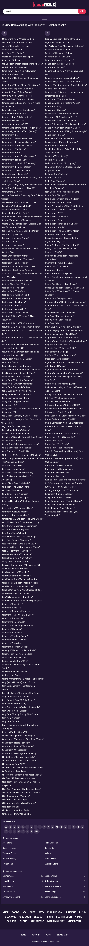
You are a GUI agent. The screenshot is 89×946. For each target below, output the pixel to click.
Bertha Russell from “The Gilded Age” (19, 536)
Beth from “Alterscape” (12, 632)
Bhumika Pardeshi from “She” (15, 732)
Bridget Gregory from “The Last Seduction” (65, 330)
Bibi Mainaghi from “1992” (13, 764)
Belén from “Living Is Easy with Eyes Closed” (22, 437)
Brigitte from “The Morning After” (60, 383)
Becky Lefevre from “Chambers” (16, 394)
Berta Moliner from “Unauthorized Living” (20, 522)
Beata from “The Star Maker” (15, 263)
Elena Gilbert (50, 858)
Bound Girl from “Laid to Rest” (59, 234)
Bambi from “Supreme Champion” (17, 88)
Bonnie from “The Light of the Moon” (62, 231)
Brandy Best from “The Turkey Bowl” (62, 245)
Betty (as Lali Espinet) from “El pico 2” (19, 682)
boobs (15, 912)
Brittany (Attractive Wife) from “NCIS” (62, 405)
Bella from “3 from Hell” (12, 465)
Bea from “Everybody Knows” (15, 238)
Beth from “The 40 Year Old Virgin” (17, 615)
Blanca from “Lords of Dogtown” (60, 64)
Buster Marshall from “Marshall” (60, 508)
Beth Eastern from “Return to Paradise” (19, 579)
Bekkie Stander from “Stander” (15, 430)
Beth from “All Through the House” (17, 625)
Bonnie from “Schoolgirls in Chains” (61, 224)
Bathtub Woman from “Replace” (16, 220)
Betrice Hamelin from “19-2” (14, 661)
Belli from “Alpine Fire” (12, 490)
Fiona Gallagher (51, 843)
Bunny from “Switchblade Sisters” (60, 504)
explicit (11, 921)
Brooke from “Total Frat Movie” (59, 447)
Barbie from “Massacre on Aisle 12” (18, 188)
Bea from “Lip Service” (12, 234)
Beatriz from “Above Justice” (15, 312)
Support (36, 935)
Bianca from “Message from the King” (19, 753)
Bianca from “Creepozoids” (14, 750)
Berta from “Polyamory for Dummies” (19, 526)
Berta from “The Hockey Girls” (15, 529)
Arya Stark (7, 843)
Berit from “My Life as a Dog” (15, 515)
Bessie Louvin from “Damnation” (16, 554)
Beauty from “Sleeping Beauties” (16, 359)
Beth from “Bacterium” (12, 604)
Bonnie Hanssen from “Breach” (59, 202)
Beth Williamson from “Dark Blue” (17, 597)
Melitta (48, 853)
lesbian (38, 917)
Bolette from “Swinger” (55, 195)
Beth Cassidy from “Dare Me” (15, 568)
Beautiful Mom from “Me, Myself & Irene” (20, 327)
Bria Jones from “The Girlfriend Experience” (65, 302)
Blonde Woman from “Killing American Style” (66, 131)
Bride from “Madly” (53, 323)
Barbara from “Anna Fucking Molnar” (18, 156)
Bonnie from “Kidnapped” (56, 216)
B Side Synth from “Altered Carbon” (17, 39)
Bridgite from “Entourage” (57, 352)
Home (23, 935)
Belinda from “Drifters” (12, 440)
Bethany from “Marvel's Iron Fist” (16, 654)
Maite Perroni (23, 886)
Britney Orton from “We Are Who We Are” (64, 394)
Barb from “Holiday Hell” (12, 120)
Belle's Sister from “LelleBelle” (15, 483)
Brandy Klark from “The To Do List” (61, 248)
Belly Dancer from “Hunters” (14, 494)
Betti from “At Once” (10, 675)
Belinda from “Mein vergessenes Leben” (20, 444)
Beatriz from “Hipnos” (11, 305)
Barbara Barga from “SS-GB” (14, 124)
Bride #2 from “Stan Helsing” (58, 320)
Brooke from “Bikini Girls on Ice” (60, 437)
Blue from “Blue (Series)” (56, 156)
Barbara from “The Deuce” (13, 149)
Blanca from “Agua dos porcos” (59, 60)
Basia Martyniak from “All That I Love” (19, 202)
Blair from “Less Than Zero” (57, 56)
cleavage (10, 917)
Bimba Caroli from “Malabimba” (16, 814)
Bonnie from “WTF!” (54, 213)
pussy (82, 912)
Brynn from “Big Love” (55, 476)
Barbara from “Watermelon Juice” (17, 138)
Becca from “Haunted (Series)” (15, 387)
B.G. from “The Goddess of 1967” (17, 42)
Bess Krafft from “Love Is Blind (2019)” (19, 543)
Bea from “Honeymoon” (12, 245)
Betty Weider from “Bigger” (14, 711)
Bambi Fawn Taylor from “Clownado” (18, 71)
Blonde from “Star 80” (55, 135)
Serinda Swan (23, 892)
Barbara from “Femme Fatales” (16, 167)
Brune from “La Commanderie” (59, 469)
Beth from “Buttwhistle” (12, 618)
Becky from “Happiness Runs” (15, 401)
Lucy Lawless (23, 876)
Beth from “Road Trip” (11, 607)
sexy (41, 912)
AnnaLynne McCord (23, 897)
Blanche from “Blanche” (56, 88)
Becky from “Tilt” (9, 412)
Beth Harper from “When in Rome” (17, 586)
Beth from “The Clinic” (11, 643)
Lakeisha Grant (51, 864)
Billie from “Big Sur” (10, 807)
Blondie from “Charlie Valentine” (60, 138)
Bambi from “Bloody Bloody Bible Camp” (20, 85)
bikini (49, 917)
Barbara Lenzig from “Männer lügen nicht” (21, 128)
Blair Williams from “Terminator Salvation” (64, 46)
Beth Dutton (50, 848)
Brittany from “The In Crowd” (58, 412)
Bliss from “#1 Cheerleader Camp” (61, 117)
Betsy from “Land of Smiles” (14, 671)
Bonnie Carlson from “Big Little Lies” (62, 199)
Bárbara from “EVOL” (11, 152)
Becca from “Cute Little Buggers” (17, 380)
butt (32, 912)
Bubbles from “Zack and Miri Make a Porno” (65, 479)
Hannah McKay (9, 858)
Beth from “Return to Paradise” (15, 611)
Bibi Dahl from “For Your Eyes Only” (18, 757)
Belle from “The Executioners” (15, 487)
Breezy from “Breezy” (55, 270)
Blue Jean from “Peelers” (56, 145)
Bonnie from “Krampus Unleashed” (61, 209)
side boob (25, 917)
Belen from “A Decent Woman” (15, 433)
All (36, 831)
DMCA (48, 935)
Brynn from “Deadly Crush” (57, 472)
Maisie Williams (65, 876)
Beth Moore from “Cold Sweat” (15, 593)
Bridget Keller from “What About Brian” (63, 337)
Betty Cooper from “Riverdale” (15, 696)
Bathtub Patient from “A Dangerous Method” (22, 216)
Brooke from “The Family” (57, 444)
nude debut (74, 921)
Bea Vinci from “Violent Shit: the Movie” (20, 231)
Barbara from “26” (9, 135)
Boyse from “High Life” (55, 241)
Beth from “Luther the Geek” (14, 639)
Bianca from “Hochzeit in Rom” (16, 743)
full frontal (55, 912)
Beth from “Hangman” (11, 629)
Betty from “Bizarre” (10, 721)
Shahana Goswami (65, 886)
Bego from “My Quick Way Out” (16, 426)
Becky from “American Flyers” (15, 398)
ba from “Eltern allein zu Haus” (15, 46)
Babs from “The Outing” (12, 53)
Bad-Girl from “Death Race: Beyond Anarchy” (22, 64)
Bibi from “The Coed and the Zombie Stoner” (22, 767)
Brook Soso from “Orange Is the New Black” (65, 415)
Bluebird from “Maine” (55, 160)
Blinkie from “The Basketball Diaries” (62, 113)
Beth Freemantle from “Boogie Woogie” (20, 583)
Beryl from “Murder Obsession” (16, 540)
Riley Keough (65, 892)
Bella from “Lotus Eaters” (13, 469)
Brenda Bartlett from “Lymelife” (59, 273)
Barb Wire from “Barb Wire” (14, 113)
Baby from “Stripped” (11, 60)
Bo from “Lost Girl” (53, 177)
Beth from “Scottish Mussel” (14, 647)
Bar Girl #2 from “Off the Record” (16, 96)
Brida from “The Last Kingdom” (59, 316)
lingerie (71, 912)
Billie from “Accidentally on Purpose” (18, 803)
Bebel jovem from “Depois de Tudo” (18, 373)
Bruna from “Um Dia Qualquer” (59, 465)
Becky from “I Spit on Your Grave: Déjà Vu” (21, 408)
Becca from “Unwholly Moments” (17, 383)
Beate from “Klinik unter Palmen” (16, 270)
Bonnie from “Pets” (54, 220)
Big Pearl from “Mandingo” (13, 771)
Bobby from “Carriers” (55, 181)
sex (24, 912)
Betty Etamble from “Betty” (14, 703)
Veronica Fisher (9, 853)
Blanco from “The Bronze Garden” (60, 99)
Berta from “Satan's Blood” (14, 533)
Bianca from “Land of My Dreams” (17, 746)
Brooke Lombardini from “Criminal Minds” (64, 423)
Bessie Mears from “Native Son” (16, 558)
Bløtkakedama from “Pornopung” (60, 163)
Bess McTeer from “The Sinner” (16, 551)
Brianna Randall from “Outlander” (60, 312)
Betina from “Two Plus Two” (14, 657)
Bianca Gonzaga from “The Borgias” (18, 735)
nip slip (79, 917)
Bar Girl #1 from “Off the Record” (16, 92)
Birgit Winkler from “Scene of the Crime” (63, 39)
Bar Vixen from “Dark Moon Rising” (17, 99)
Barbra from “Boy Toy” (11, 192)
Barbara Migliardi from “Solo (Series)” (19, 131)
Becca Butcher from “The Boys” (16, 376)
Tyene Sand (8, 864)
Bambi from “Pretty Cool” (13, 74)
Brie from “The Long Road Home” (60, 355)
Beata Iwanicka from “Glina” (14, 256)
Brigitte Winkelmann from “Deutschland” (64, 373)
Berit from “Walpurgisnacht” (14, 511)
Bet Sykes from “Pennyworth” (15, 561)
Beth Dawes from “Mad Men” (15, 572)
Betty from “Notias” (10, 718)
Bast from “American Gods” (14, 209)
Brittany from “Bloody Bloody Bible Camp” (64, 408)
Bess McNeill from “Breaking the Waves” (20, 547)
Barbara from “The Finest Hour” (16, 170)
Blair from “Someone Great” (58, 49)
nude (5, 912)
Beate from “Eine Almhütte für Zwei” (18, 266)
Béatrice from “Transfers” (13, 291)
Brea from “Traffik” (53, 252)
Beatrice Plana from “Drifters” (15, 284)
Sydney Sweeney (65, 881)
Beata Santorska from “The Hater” (17, 259)
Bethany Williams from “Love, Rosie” (18, 650)
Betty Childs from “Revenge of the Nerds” (20, 693)
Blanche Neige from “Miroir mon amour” (64, 81)
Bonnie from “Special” (55, 227)
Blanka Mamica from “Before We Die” (62, 103)
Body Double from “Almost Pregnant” (62, 192)
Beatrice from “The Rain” (13, 288)
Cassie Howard (9, 848)
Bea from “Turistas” (10, 241)
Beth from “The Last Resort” (14, 636)
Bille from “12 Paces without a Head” (18, 778)
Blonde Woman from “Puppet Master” (62, 128)
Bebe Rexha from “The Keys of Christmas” (21, 369)
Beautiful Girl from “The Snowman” (17, 323)
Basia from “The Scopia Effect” (16, 206)
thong (23, 921)
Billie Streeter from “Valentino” (15, 796)
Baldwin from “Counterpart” (14, 67)
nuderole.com (41, 942)
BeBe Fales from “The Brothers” (16, 366)
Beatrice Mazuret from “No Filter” (17, 280)
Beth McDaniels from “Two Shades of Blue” (21, 590)
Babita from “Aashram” (12, 49)
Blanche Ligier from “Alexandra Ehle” (62, 78)
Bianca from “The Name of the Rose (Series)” (22, 739)
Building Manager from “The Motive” (62, 490)
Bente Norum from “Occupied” (15, 497)
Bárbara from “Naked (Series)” (15, 160)
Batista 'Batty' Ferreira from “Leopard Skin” (21, 224)
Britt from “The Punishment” (58, 401)
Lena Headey (23, 881)
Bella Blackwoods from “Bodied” (16, 447)
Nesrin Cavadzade (65, 897)
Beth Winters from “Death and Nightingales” (22, 600)
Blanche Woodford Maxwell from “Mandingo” (66, 85)
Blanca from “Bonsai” (55, 67)
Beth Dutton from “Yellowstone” (16, 575)
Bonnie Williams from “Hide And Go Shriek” (65, 206)
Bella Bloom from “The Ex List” (15, 451)
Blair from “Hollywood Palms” (59, 53)
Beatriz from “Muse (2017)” (14, 309)
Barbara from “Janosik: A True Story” (18, 163)
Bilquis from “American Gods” (15, 810)
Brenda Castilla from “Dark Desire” (61, 284)
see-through (64, 917)
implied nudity (55, 921)
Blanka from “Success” (55, 110)
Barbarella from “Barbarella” (14, 174)
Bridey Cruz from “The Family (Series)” (63, 327)
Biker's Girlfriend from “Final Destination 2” (21, 775)
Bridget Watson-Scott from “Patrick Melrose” (66, 341)
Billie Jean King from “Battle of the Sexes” (21, 789)
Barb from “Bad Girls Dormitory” (16, 117)
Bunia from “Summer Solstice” (59, 494)
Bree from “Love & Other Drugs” (59, 263)
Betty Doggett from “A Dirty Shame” (18, 700)
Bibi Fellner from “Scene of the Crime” (19, 760)
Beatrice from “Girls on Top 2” (15, 295)
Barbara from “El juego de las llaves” (18, 142)
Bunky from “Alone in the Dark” (59, 497)
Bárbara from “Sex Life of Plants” (17, 145)
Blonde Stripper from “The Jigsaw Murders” (65, 124)
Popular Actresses (14, 871)
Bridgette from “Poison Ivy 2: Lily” (60, 348)
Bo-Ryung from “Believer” (56, 174)
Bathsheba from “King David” (15, 213)
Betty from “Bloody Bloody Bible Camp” (19, 714)
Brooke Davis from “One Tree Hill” (60, 419)
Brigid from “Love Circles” (57, 359)
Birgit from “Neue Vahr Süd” (58, 42)
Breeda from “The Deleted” (57, 266)
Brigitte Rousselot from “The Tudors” (62, 369)
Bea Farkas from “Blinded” (13, 227)
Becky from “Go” (9, 405)
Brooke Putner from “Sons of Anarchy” (63, 433)
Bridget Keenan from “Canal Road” (61, 334)
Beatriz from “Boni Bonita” (13, 302)
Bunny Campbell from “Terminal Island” (63, 501)
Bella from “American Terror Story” (17, 472)
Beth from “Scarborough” (13, 622)
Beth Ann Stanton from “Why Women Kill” (21, 565)
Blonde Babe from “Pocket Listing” (61, 120)
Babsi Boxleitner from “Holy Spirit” (17, 56)
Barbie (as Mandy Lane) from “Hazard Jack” (22, 184)
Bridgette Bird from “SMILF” (58, 344)
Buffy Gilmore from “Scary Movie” (60, 487)
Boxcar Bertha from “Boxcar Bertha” (61, 238)
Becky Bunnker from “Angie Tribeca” (18, 391)
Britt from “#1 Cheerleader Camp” (60, 398)
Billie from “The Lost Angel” (14, 799)
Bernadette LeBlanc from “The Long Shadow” (22, 519)
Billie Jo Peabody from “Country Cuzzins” (20, 792)
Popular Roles (12, 838)
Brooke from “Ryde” (54, 440)
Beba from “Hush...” (10, 362)
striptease (37, 921)
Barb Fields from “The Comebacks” (18, 110)
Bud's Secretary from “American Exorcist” (64, 483)
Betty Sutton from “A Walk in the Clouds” (20, 707)
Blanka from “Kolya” (54, 106)
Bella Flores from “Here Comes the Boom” (21, 455)
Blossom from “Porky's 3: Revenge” (61, 142)
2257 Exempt (62, 935)
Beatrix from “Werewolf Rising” (16, 298)
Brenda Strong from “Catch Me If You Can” (65, 288)
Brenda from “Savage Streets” (59, 298)
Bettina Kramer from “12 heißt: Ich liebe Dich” (22, 679)
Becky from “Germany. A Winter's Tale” (19, 415)
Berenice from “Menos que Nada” (17, 508)
